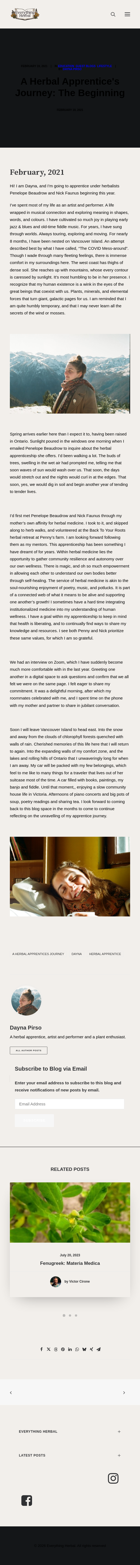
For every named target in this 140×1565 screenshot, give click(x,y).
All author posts (29, 1050)
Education (66, 66)
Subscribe (34, 1120)
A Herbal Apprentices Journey (38, 954)
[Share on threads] (56, 1349)
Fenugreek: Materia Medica (70, 1256)
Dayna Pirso (72, 69)
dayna (77, 954)
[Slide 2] (70, 1315)
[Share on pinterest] (63, 1349)
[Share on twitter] (48, 1349)
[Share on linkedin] (70, 1349)
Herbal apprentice (105, 954)
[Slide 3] (76, 1315)
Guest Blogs (86, 66)
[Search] (111, 14)
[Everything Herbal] (25, 14)
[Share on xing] (91, 1349)
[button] (127, 14)
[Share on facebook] (41, 1349)
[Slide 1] (64, 1315)
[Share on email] (98, 1349)
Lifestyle (104, 66)
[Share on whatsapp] (77, 1349)
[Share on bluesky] (84, 1349)
